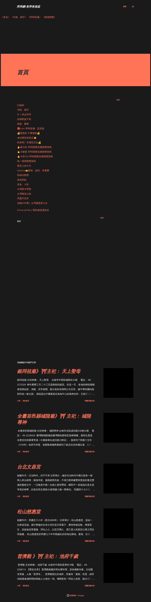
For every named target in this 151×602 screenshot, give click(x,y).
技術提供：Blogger (75, 595)
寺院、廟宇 (23, 109)
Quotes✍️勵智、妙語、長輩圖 (33, 170)
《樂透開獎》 (49, 17)
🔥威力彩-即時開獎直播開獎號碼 (34, 147)
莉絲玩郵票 (23, 175)
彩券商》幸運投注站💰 (29, 142)
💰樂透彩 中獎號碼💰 (28, 133)
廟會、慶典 (23, 123)
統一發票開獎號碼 (26, 161)
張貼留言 (26, 401)
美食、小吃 (23, 184)
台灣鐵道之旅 (24, 193)
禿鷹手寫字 (23, 198)
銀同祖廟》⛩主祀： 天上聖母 (48, 371)
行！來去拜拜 (24, 114)
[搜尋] (124, 6)
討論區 (20, 105)
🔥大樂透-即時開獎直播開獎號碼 (34, 151)
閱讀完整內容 (90, 401)
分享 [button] (118, 100)
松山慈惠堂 (28, 511)
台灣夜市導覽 (24, 189)
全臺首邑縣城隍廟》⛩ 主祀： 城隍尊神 (54, 419)
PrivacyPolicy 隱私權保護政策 (33, 210)
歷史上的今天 (24, 165)
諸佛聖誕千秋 (24, 119)
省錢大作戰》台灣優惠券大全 (32, 203)
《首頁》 (5, 17)
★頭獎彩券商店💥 (27, 137)
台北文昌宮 (28, 467)
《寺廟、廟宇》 (19, 17)
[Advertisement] (71, 37)
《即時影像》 (35, 17)
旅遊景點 (21, 179)
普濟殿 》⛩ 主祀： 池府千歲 (47, 556)
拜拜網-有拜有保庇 (28, 6)
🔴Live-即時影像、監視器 (30, 128)
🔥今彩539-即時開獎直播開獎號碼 (35, 156)
